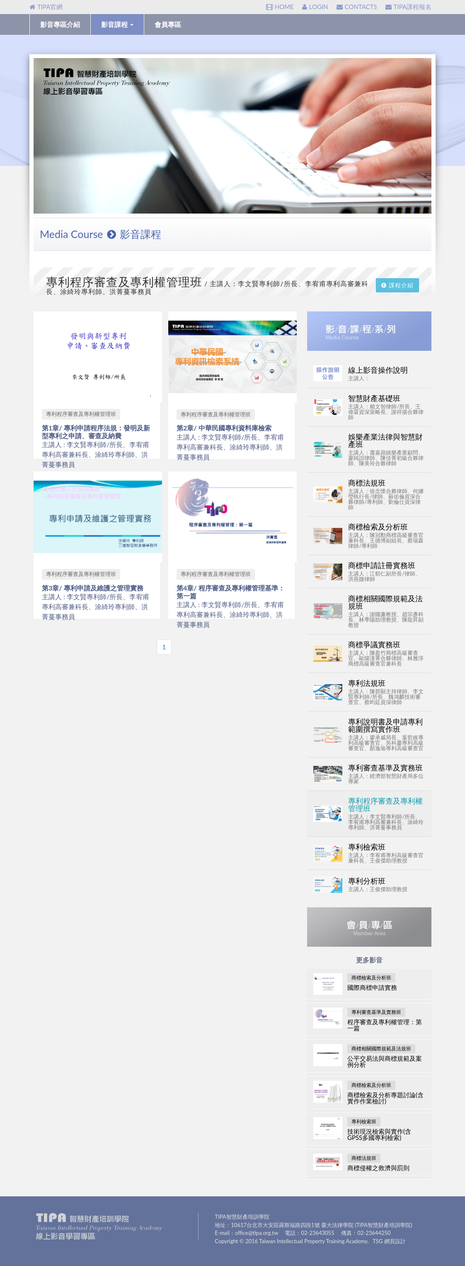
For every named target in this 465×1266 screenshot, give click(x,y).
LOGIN (315, 6)
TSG (378, 1241)
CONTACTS (357, 6)
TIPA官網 (46, 6)
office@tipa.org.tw (256, 1233)
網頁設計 (395, 1241)
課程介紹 (397, 285)
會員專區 (168, 24)
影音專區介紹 (60, 24)
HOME (280, 6)
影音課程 (117, 24)
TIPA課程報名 (408, 6)
